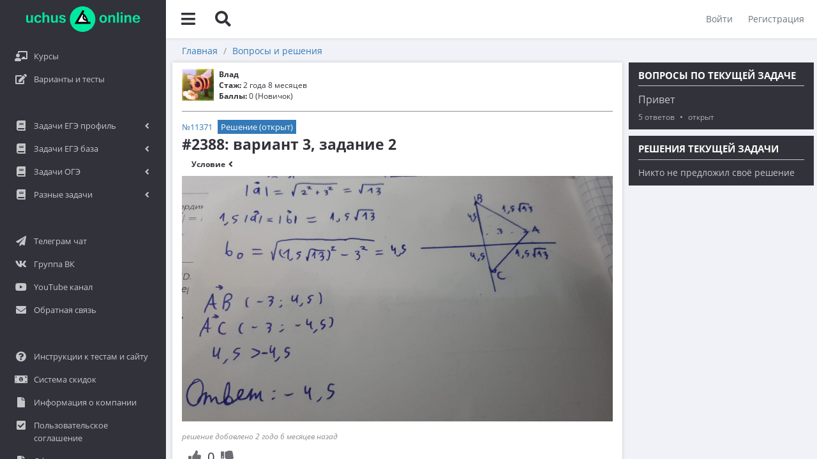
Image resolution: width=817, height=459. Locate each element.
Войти (719, 19)
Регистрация (776, 19)
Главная (200, 51)
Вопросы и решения (277, 51)
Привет (656, 99)
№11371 (197, 127)
